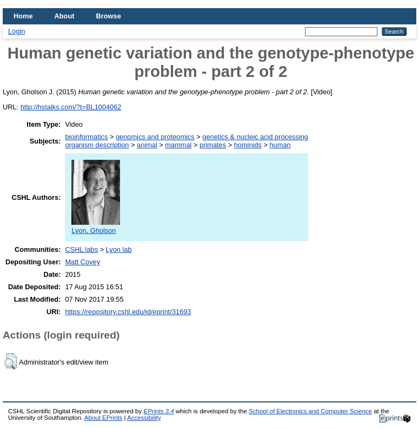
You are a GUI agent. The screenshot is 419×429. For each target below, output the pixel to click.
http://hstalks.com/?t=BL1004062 (71, 107)
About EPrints (103, 417)
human (280, 145)
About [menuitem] (65, 16)
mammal (178, 145)
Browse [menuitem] (108, 16)
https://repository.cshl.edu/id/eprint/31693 (128, 312)
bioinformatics (86, 137)
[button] (10, 361)
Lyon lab (119, 249)
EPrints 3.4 (158, 411)
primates (212, 145)
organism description (97, 145)
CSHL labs (81, 249)
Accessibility (144, 417)
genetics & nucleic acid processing (255, 137)
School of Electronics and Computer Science (310, 411)
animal (147, 145)
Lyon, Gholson (95, 226)
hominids (248, 145)
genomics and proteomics (155, 137)
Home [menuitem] (23, 16)
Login (16, 31)
